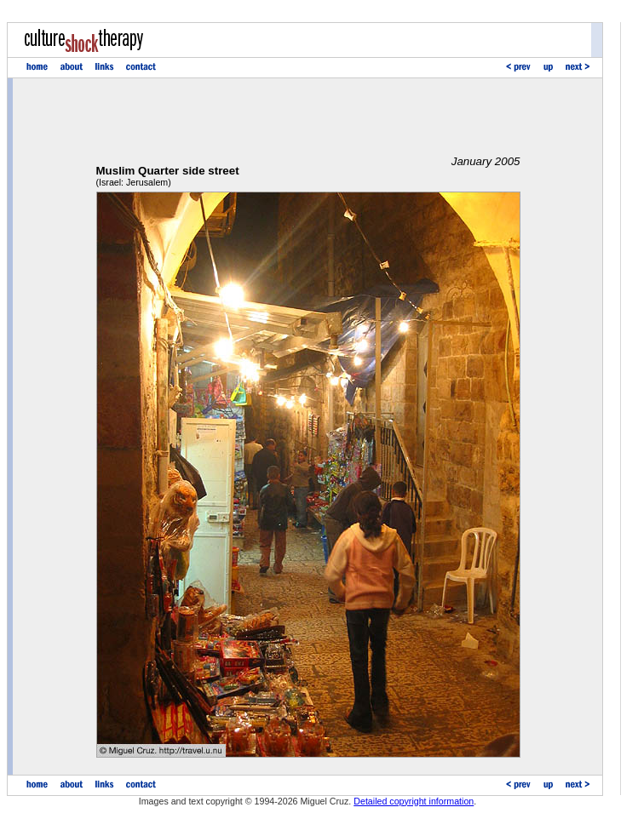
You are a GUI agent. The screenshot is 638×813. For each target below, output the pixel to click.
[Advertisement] (308, 116)
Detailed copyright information (413, 801)
